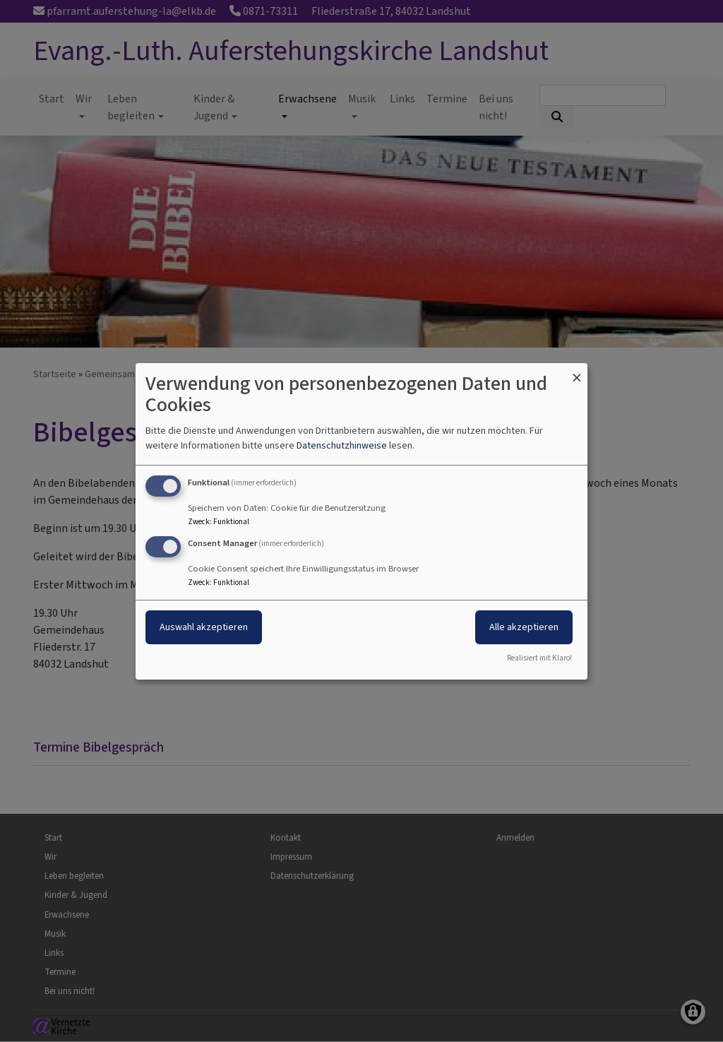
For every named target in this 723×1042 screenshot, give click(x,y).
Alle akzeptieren (523, 627)
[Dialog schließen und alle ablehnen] (576, 371)
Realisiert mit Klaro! (539, 658)
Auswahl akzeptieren (204, 627)
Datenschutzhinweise (342, 445)
